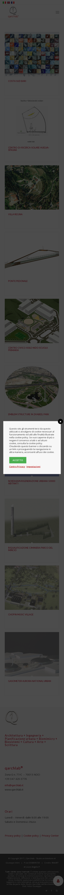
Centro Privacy (17, 466)
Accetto (18, 460)
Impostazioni (33, 466)
